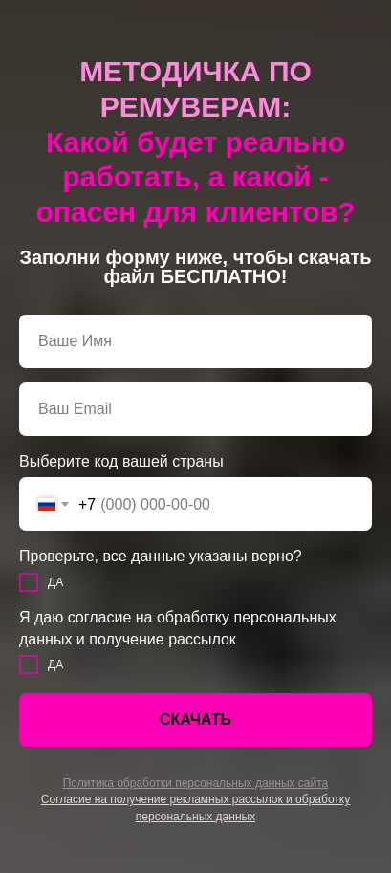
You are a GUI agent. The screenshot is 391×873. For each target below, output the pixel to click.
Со (48, 799)
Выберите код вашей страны (121, 461)
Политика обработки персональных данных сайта (196, 783)
